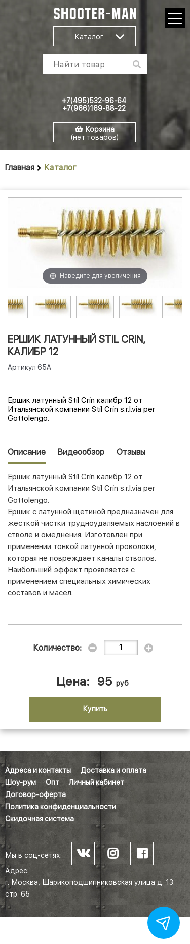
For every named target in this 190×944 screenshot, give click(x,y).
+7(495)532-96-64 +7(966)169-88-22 (94, 104)
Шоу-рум (20, 782)
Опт (52, 782)
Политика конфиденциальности (60, 807)
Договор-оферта (35, 794)
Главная (19, 167)
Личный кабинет (96, 782)
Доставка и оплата (113, 770)
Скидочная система (39, 819)
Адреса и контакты (38, 770)
